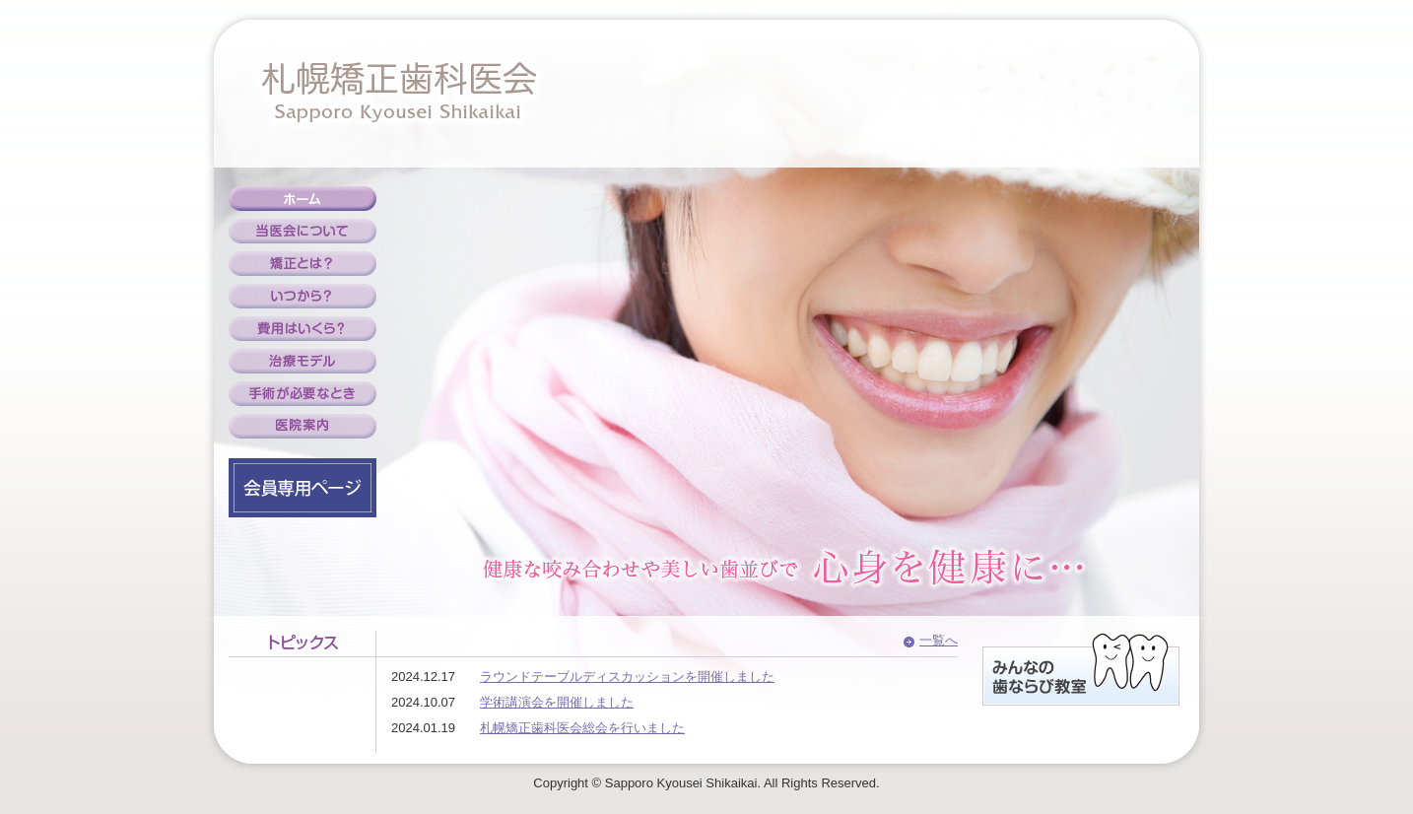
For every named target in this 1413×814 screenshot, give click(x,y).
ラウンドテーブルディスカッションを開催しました (627, 676)
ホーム (302, 198)
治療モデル (302, 361)
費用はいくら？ (302, 328)
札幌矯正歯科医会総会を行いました (582, 727)
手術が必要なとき (302, 393)
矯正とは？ (302, 263)
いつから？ (302, 296)
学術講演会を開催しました (557, 702)
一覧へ (938, 640)
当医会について (302, 231)
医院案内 (302, 426)
